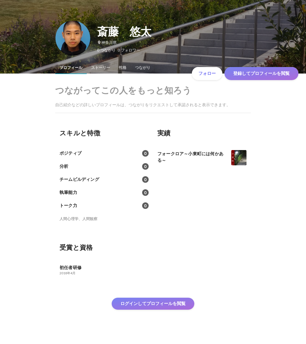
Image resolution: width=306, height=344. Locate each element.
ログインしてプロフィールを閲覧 (153, 303)
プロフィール (71, 67)
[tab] (71, 67)
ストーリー (100, 67)
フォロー (207, 73)
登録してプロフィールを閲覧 (261, 73)
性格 (122, 67)
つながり (142, 67)
